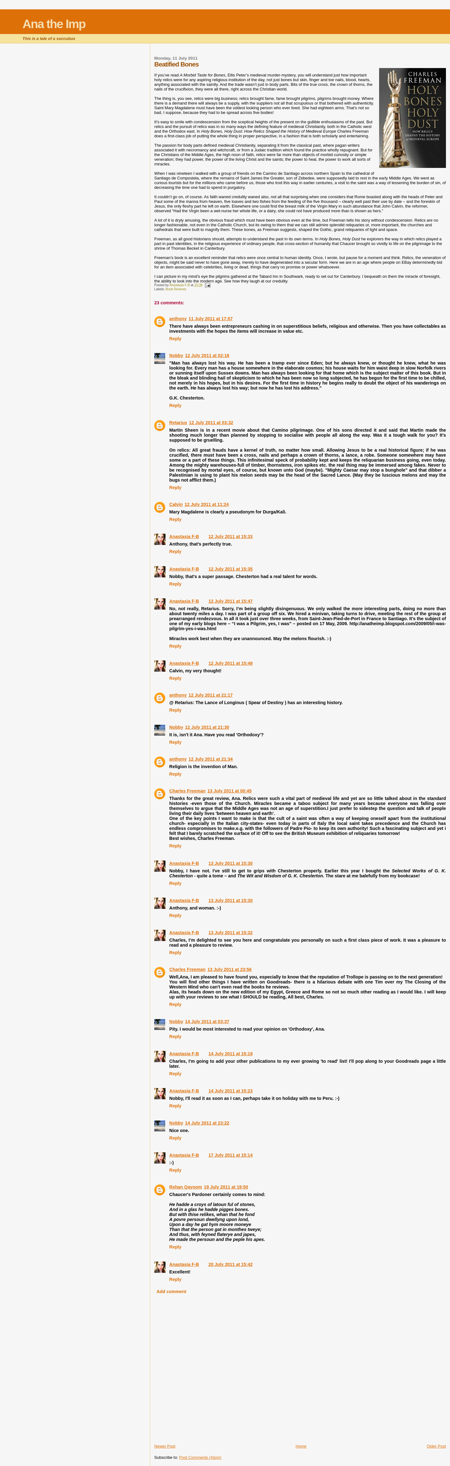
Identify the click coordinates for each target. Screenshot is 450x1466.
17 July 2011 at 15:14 (230, 1155)
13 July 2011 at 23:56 (229, 969)
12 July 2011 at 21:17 (211, 695)
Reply (175, 338)
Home (301, 1446)
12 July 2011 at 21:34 (211, 759)
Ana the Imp (53, 24)
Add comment (171, 1291)
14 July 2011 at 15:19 (230, 1053)
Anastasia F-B (184, 536)
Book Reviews (176, 289)
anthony (178, 318)
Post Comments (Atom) (200, 1457)
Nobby (176, 355)
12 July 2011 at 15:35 (230, 568)
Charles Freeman (187, 790)
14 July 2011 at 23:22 (207, 1122)
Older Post (436, 1446)
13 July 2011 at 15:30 (230, 863)
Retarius (178, 422)
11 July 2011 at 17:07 (211, 318)
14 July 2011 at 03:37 (207, 1021)
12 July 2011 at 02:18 (207, 355)
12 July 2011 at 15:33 (230, 536)
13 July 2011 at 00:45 (229, 790)
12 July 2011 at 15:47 (230, 601)
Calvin (176, 504)
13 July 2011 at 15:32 (230, 932)
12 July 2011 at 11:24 (207, 504)
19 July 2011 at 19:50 (226, 1186)
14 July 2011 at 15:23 (230, 1090)
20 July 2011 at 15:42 (230, 1264)
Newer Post (164, 1446)
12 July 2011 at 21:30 (207, 727)
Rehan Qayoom (185, 1186)
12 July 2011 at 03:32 (211, 422)
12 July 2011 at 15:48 (230, 663)
